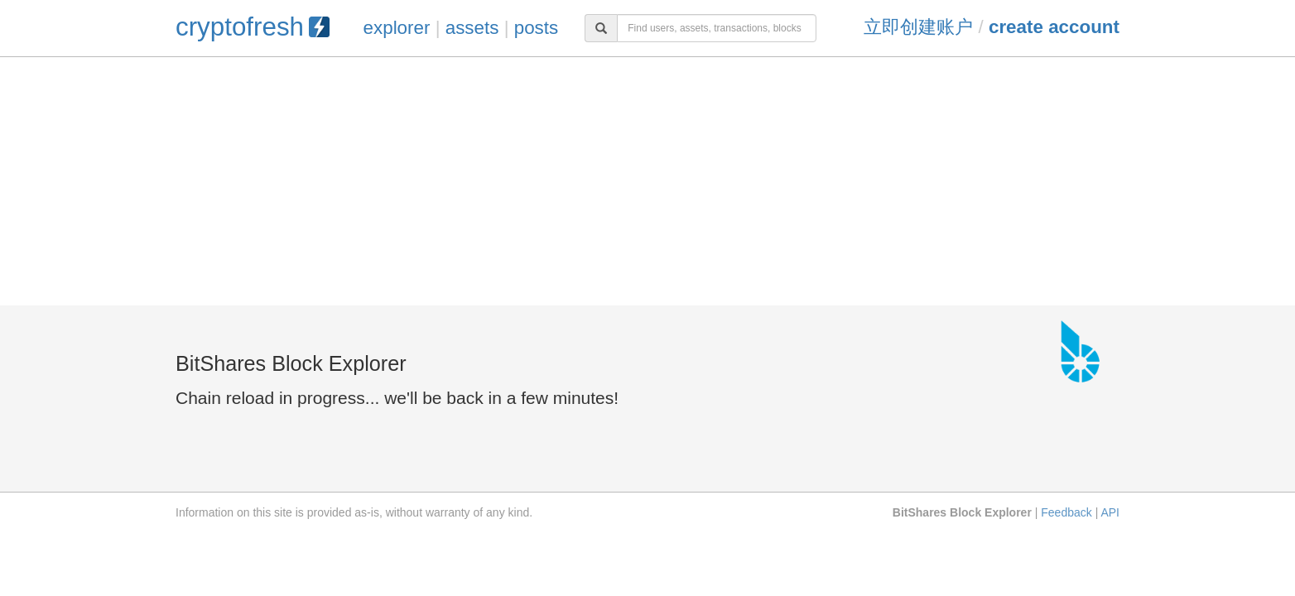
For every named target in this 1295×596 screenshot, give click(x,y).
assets (472, 27)
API (1109, 512)
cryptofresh (253, 26)
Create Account (1054, 27)
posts (536, 27)
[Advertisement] (647, 181)
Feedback (1066, 512)
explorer (397, 27)
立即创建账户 (918, 27)
